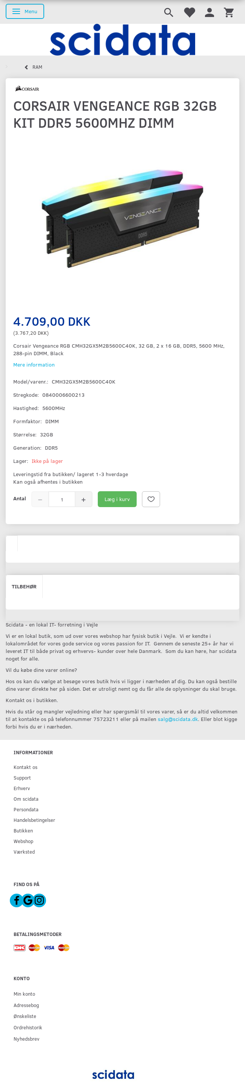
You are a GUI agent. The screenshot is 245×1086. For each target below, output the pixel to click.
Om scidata (26, 798)
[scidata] (122, 40)
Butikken (23, 830)
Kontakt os (25, 767)
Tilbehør (24, 586)
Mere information (34, 364)
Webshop (23, 841)
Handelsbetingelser (34, 820)
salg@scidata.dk (178, 718)
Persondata (26, 809)
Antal (19, 498)
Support (22, 777)
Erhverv (22, 788)
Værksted (24, 851)
